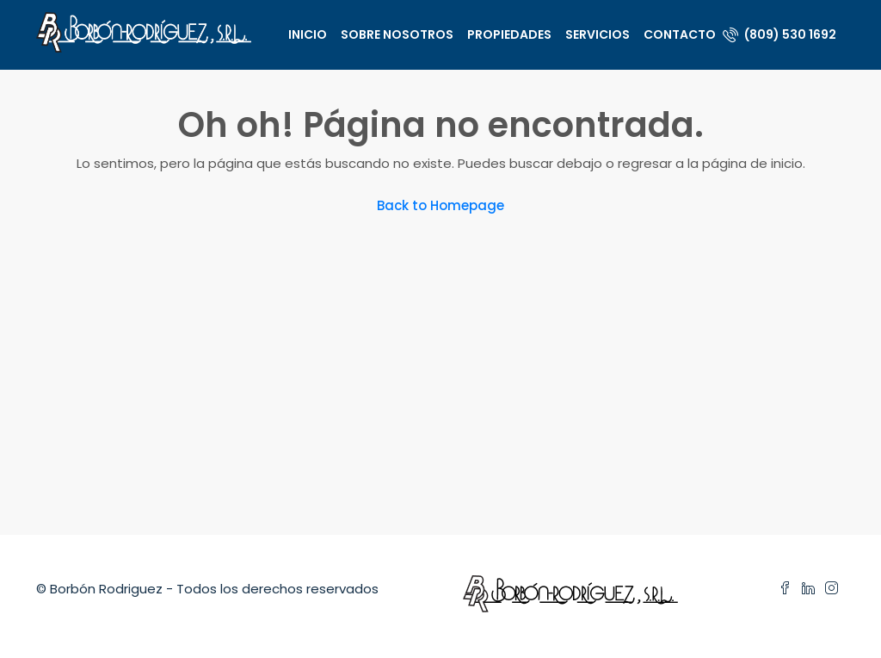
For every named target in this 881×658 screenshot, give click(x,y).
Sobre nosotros (397, 34)
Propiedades (509, 34)
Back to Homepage (440, 205)
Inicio (307, 34)
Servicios (597, 34)
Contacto (680, 34)
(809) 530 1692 (779, 34)
